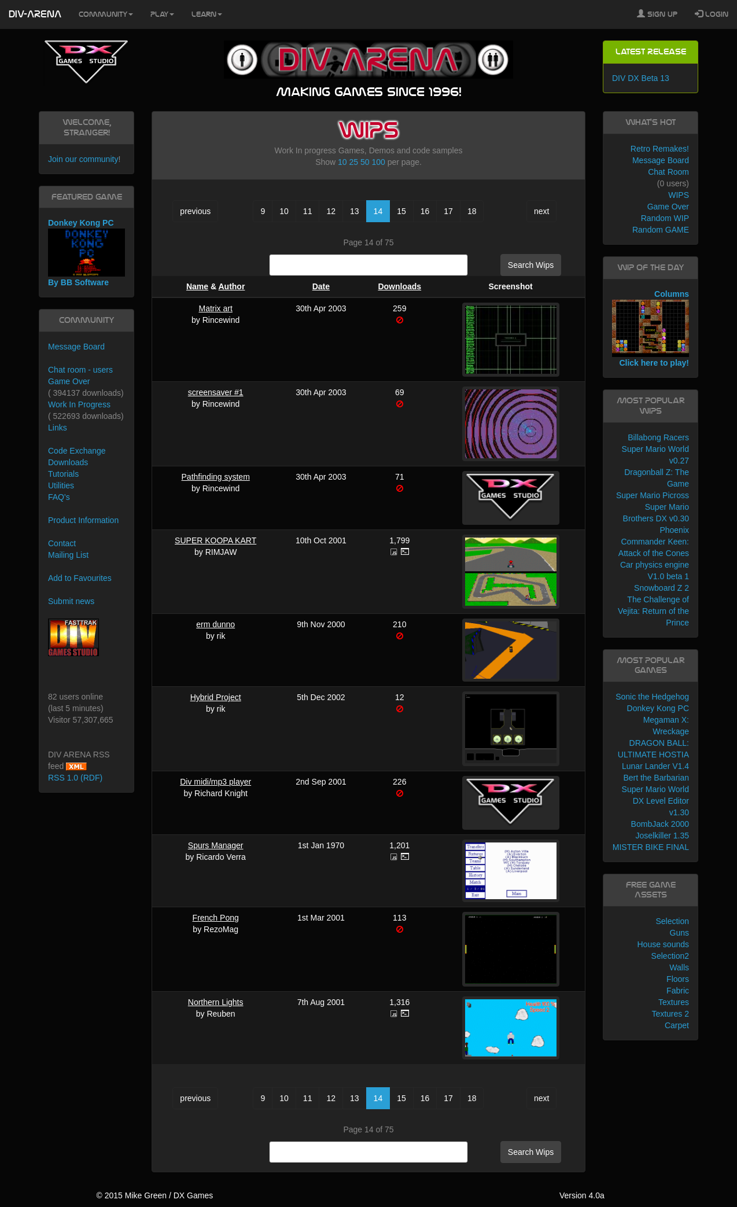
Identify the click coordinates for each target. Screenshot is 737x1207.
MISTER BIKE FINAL (651, 847)
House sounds (663, 944)
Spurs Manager (216, 845)
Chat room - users (80, 369)
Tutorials (63, 474)
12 (331, 211)
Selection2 (670, 956)
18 (472, 211)
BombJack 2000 (660, 824)
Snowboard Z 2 (661, 588)
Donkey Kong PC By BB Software (86, 252)
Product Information (83, 520)
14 (378, 211)
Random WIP (665, 218)
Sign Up (657, 14)
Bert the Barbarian (656, 777)
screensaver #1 (216, 392)
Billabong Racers (658, 437)
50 (365, 162)
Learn (206, 14)
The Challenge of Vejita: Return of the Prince (653, 611)
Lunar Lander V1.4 (655, 766)
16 (425, 211)
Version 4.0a (582, 1195)
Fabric (677, 990)
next (541, 211)
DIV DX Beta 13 (640, 78)
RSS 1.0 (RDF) (75, 777)
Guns (679, 932)
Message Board (76, 346)
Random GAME (660, 229)
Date (321, 286)
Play (162, 14)
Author (231, 286)
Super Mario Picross (652, 495)
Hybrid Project (215, 697)
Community (106, 14)
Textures (673, 1002)
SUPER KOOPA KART (215, 540)
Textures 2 (670, 1013)
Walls (679, 967)
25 (354, 162)
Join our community (83, 159)
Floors (677, 979)
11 (307, 211)
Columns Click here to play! (650, 328)
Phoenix (674, 530)
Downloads (399, 286)
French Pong (216, 917)
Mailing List (68, 555)
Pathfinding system (216, 476)
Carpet (677, 1025)
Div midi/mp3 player (215, 781)
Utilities (61, 485)
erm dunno (215, 624)
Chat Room (668, 171)
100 (378, 162)
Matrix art (215, 308)
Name (197, 286)
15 (401, 211)
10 (342, 162)
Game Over (69, 381)
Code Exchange (77, 450)
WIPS (678, 195)
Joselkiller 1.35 (662, 835)
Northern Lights (216, 1002)
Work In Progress (79, 404)
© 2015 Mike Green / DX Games (154, 1195)
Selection (672, 921)
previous (195, 211)
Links (57, 427)
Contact (62, 543)
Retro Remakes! (660, 148)
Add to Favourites (80, 578)
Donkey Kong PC (658, 708)
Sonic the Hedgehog (652, 696)
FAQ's (59, 497)
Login (711, 14)
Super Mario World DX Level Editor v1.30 (655, 801)
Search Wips (531, 265)
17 (448, 211)
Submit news (71, 601)
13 (354, 211)
